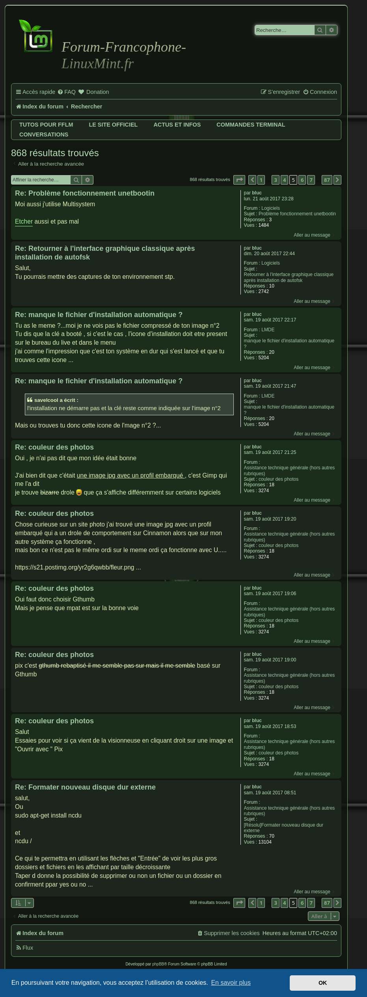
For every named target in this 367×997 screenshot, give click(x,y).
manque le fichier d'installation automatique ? (289, 343)
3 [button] (275, 179)
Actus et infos (177, 124)
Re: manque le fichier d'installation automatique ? (99, 315)
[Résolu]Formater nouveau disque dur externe (283, 827)
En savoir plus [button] (231, 982)
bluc (257, 193)
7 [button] (310, 179)
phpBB (158, 964)
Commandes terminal (250, 124)
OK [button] (323, 983)
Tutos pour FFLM (46, 124)
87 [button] (327, 179)
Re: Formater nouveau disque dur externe (85, 787)
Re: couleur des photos (54, 447)
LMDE (267, 329)
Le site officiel (113, 124)
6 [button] (302, 179)
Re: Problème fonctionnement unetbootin (85, 193)
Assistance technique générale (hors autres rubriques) (289, 470)
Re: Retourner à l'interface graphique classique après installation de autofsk (105, 253)
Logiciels (270, 208)
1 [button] (261, 179)
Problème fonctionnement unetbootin (297, 214)
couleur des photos (278, 479)
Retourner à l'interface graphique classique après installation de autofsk (289, 277)
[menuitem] (66, 92)
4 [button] (284, 179)
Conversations (43, 134)
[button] (239, 180)
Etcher (24, 221)
